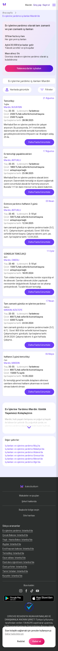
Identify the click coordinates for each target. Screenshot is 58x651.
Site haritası (29, 515)
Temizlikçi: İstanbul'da (13, 553)
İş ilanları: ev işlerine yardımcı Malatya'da (24, 449)
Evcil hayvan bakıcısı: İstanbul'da (18, 548)
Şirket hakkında (29, 501)
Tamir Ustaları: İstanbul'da (15, 571)
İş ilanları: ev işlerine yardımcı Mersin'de (24, 459)
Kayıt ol (46, 5)
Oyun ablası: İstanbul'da (14, 557)
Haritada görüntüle (17, 90)
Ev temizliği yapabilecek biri (18, 154)
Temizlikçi (9, 101)
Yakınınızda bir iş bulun (29, 68)
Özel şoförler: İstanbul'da (14, 566)
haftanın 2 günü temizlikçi (17, 357)
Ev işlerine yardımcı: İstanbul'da (17, 530)
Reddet (21, 641)
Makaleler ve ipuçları (29, 495)
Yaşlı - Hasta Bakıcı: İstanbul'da (17, 539)
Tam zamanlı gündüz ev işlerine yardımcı (24, 303)
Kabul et (36, 641)
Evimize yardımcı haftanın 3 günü (20, 204)
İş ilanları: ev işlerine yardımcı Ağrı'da (22, 462)
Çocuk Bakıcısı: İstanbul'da (15, 535)
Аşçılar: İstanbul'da (11, 544)
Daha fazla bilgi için (14, 634)
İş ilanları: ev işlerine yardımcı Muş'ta (22, 445)
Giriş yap (37, 5)
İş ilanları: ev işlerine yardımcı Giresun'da (24, 455)
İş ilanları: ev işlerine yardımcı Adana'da (24, 452)
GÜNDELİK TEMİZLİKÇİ (15, 254)
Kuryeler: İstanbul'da (12, 575)
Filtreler (46, 90)
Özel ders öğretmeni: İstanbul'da (18, 562)
